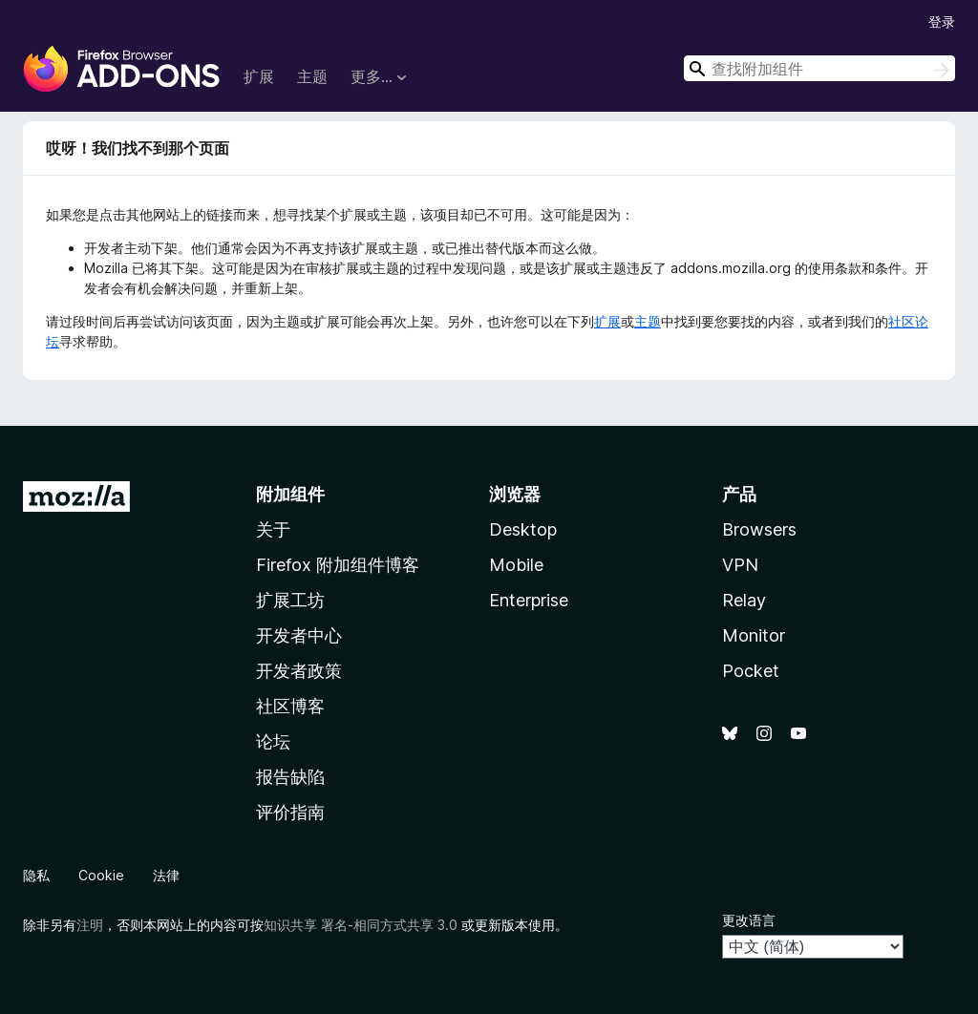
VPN (740, 565)
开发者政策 (299, 671)
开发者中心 (299, 635)
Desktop (523, 529)
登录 (941, 21)
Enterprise (528, 600)
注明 (89, 925)
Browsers (759, 529)
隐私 (36, 875)
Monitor (753, 635)
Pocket (750, 671)
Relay (744, 600)
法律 (166, 875)
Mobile (516, 565)
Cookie (101, 875)
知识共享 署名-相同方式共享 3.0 (360, 925)
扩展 (259, 76)
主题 (312, 76)
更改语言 (749, 920)
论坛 (273, 741)
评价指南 (290, 812)
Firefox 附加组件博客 (337, 565)
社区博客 (290, 706)
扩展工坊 (290, 600)
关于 (273, 529)
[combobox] (819, 68)
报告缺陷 (290, 777)
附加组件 (290, 494)
